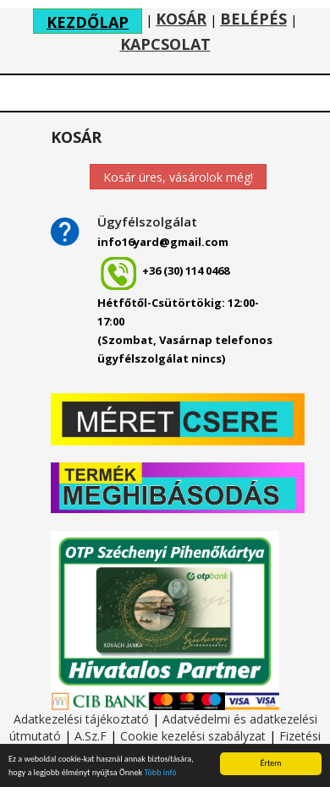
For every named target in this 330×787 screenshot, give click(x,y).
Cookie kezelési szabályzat (193, 736)
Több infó (160, 773)
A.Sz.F (90, 736)
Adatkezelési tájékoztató (81, 719)
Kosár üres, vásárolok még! (178, 177)
